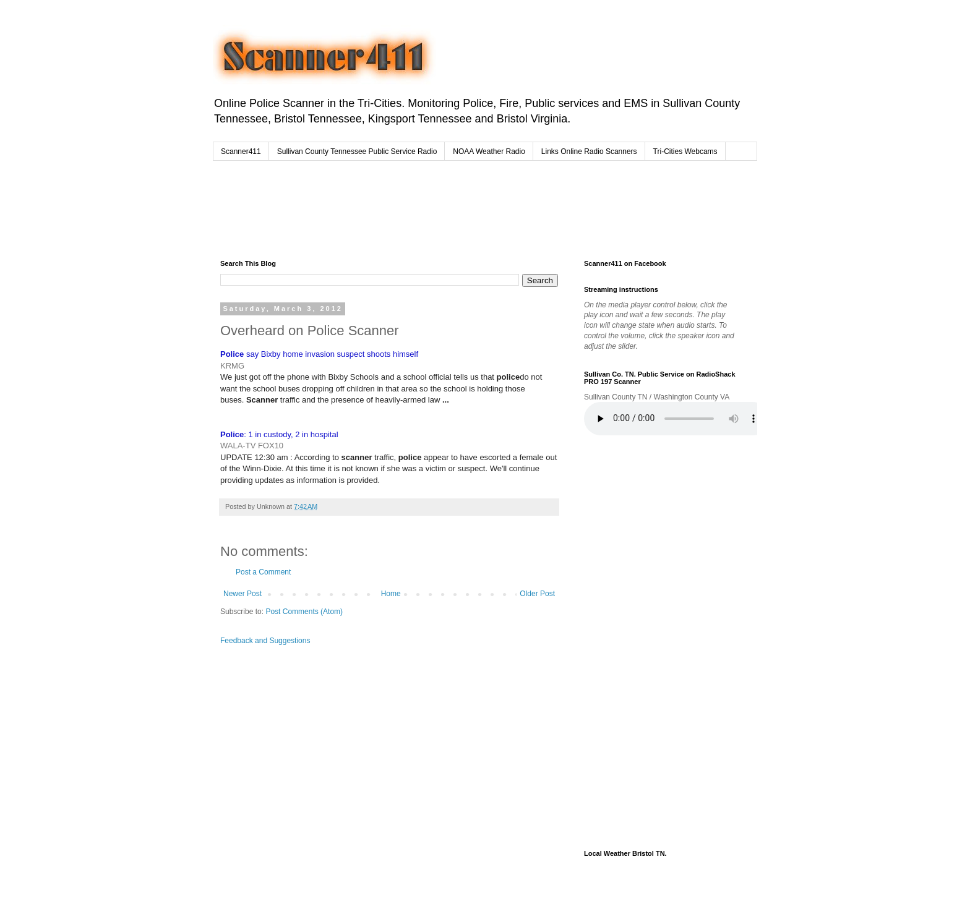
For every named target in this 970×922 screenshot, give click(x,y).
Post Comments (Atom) (304, 611)
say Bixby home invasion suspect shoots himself (319, 354)
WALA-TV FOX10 (251, 445)
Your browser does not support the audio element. (677, 418)
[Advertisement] (456, 207)
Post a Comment (263, 572)
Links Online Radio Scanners (589, 151)
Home (391, 593)
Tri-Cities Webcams (685, 151)
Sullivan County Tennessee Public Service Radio (357, 151)
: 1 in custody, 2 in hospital (279, 434)
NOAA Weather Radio (489, 151)
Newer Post (242, 593)
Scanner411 (241, 151)
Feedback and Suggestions (265, 640)
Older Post (537, 593)
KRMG (232, 365)
